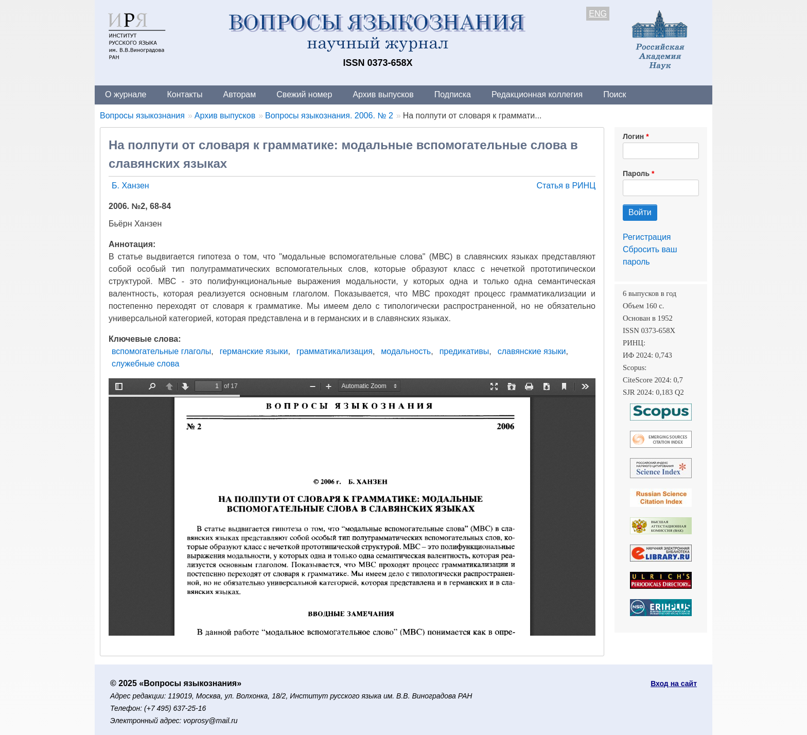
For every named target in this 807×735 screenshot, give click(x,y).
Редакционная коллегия (537, 94)
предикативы (464, 351)
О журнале (125, 94)
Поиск (614, 94)
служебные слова (145, 363)
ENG (598, 13)
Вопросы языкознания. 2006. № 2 (329, 115)
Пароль (636, 173)
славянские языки (532, 351)
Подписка (452, 94)
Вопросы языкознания (142, 115)
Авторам (239, 94)
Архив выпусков (383, 94)
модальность (406, 351)
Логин (633, 136)
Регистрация (647, 237)
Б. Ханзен (130, 185)
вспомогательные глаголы (161, 351)
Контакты (184, 94)
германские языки (254, 351)
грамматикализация (334, 351)
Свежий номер (304, 94)
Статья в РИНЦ (565, 185)
